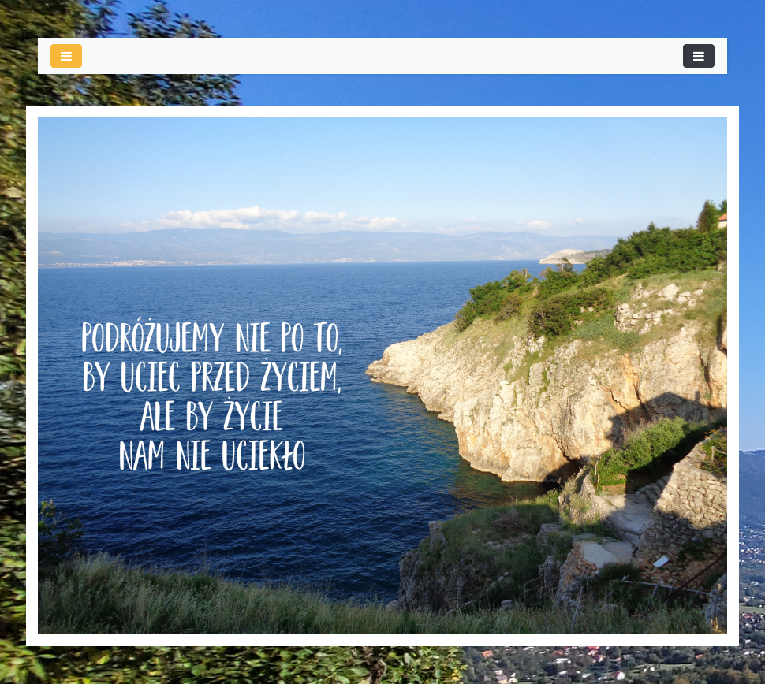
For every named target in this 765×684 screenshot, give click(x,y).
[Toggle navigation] (699, 56)
